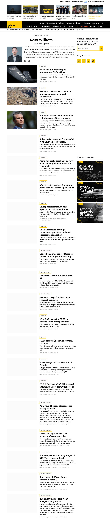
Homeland (62, 30)
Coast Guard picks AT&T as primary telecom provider (53, 435)
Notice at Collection (65, 1)
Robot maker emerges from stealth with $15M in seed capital (57, 140)
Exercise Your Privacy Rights (97, 1)
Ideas (92, 26)
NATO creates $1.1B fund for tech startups (56, 342)
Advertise (78, 23)
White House (51, 30)
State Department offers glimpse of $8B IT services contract (57, 456)
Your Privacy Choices (79, 1)
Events (100, 26)
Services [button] (72, 26)
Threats (28, 26)
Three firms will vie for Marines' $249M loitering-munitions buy (56, 255)
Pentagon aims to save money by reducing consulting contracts (56, 116)
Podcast (61, 23)
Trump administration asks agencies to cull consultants (54, 208)
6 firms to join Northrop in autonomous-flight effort (53, 71)
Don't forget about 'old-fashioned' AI (56, 277)
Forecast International (91, 23)
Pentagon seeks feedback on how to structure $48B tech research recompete (56, 163)
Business (46, 26)
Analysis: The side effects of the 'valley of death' (56, 407)
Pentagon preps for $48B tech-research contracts (55, 298)
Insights (69, 23)
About (42, 23)
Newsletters (51, 23)
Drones (81, 30)
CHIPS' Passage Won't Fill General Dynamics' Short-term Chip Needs (57, 385)
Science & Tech (59, 26)
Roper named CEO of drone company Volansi (53, 478)
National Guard (38, 30)
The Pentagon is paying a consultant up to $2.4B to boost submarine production (55, 232)
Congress (72, 30)
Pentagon (19, 30)
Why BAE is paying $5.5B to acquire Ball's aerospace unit (54, 320)
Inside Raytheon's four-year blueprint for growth (54, 500)
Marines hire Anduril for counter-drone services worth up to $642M (57, 186)
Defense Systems (45, 250)
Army (27, 30)
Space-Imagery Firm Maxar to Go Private (56, 363)
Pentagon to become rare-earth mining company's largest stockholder (55, 94)
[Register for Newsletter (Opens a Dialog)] (101, 48)
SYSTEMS (84, 26)
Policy (37, 26)
